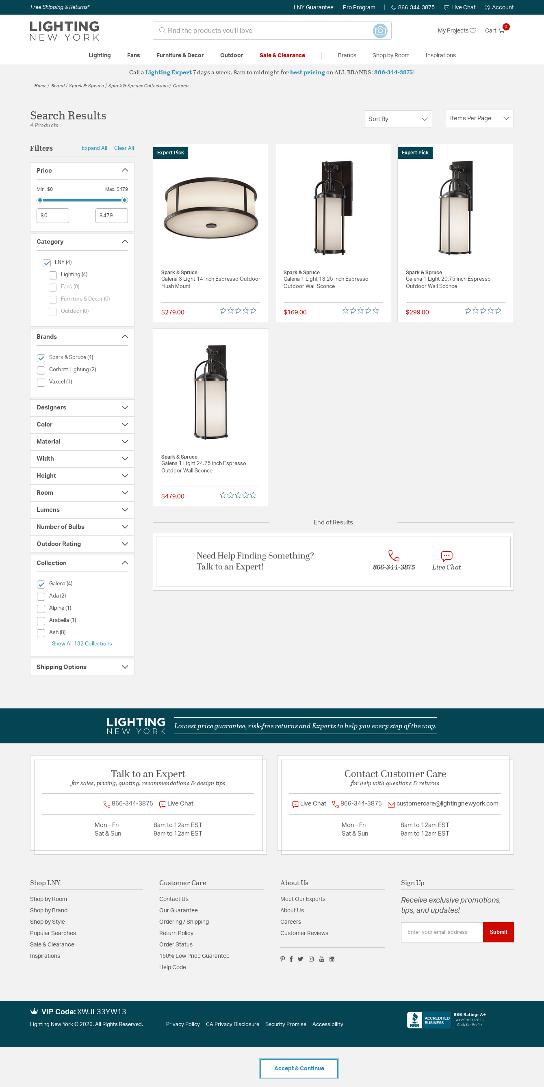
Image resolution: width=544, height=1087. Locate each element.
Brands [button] (347, 55)
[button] (499, 8)
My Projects (457, 31)
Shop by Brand (48, 911)
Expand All (94, 148)
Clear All (124, 148)
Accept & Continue (299, 1069)
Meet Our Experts (302, 899)
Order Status (176, 945)
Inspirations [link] (441, 55)
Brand (58, 85)
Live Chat (460, 8)
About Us (292, 911)
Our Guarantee (178, 911)
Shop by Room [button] (391, 55)
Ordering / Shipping (184, 922)
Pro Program (359, 8)
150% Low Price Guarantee (194, 956)
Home (40, 85)
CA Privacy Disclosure (232, 1024)
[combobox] (272, 31)
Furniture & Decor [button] (180, 55)
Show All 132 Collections (82, 644)
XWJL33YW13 (101, 1012)
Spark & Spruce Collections (138, 85)
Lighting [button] (100, 55)
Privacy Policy (183, 1024)
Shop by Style (47, 922)
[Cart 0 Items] (499, 31)
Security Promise (285, 1024)
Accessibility (327, 1024)
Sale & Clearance (52, 945)
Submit (498, 932)
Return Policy (176, 933)
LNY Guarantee (314, 8)
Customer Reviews (304, 933)
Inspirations (45, 956)
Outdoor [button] (231, 55)
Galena (181, 85)
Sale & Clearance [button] (282, 55)
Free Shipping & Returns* (59, 7)
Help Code (172, 967)
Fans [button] (133, 55)
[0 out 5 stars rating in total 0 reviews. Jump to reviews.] (240, 310)
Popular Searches (53, 933)
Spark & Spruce (86, 85)
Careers (290, 922)
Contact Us (174, 899)
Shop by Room (48, 899)
